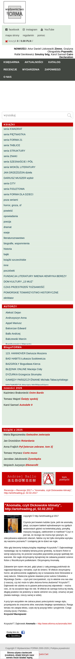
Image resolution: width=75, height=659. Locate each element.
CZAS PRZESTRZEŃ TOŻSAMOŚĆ (24, 287)
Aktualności (34, 62)
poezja (7, 221)
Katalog (54, 62)
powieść (8, 210)
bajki (6, 254)
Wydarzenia (31, 69)
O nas (8, 76)
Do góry (71, 646)
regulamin (28, 35)
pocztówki (9, 270)
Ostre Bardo (36, 392)
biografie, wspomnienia (17, 243)
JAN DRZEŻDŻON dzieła (18, 172)
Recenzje (10, 69)
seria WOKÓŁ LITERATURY (19, 167)
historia (8, 248)
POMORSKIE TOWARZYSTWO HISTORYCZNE (31, 292)
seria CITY (10, 183)
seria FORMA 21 (13, 139)
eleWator (9, 298)
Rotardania (27, 440)
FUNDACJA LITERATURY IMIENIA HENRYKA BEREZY (35, 276)
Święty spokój (29, 398)
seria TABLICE (12, 145)
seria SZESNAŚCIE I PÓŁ (18, 161)
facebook (14, 29)
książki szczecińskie (15, 259)
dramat (8, 227)
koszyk (12, 41)
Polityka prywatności (60, 648)
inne (6, 265)
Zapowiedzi (52, 69)
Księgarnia (11, 62)
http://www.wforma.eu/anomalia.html (55, 623)
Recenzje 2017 (24, 490)
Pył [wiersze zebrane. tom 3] (36, 446)
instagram (31, 29)
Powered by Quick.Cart (37, 654)
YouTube (49, 29)
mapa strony (12, 35)
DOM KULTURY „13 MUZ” (18, 281)
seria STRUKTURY (14, 150)
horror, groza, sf (12, 205)
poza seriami (11, 199)
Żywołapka (34, 458)
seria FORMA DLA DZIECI (18, 194)
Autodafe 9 (25, 404)
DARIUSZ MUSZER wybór (19, 178)
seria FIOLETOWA (14, 188)
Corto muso (30, 452)
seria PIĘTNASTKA (15, 134)
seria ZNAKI (10, 156)
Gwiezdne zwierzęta (38, 434)
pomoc (41, 35)
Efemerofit (32, 465)
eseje (7, 232)
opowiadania (11, 216)
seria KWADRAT (13, 129)
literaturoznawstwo (14, 238)
